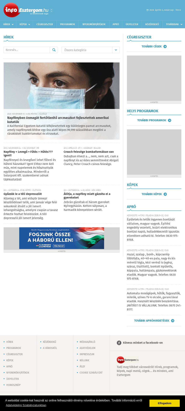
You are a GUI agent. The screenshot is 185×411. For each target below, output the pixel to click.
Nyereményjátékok (94, 24)
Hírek (6, 24)
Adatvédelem (87, 348)
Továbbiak (172, 24)
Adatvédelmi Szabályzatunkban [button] (26, 405)
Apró (116, 24)
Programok (67, 24)
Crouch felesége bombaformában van (89, 152)
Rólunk (84, 360)
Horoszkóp (13, 385)
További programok (151, 120)
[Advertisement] (154, 152)
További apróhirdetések (151, 320)
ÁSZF (82, 367)
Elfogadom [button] (164, 403)
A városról (50, 348)
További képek (152, 194)
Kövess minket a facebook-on (143, 343)
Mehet (54, 50)
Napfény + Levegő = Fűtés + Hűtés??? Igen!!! (28, 154)
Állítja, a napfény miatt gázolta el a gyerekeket (87, 196)
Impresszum (87, 354)
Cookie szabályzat (91, 373)
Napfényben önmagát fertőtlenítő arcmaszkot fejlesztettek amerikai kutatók (58, 120)
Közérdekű (152, 24)
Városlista (51, 10)
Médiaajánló (87, 342)
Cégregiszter (44, 24)
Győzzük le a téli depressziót (23, 194)
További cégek (152, 46)
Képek (23, 24)
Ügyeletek (132, 24)
